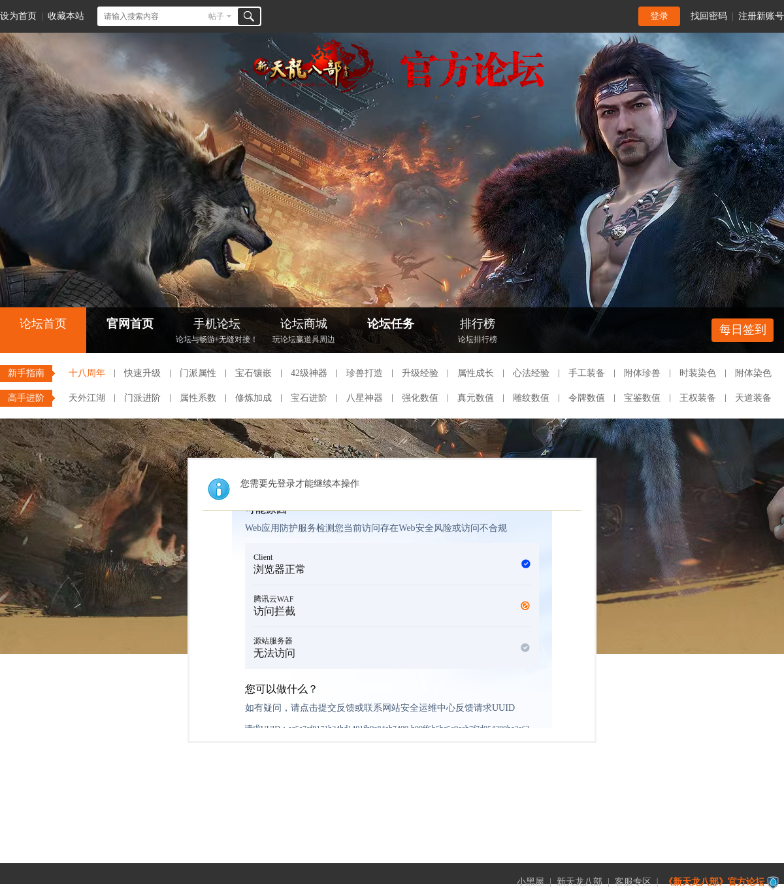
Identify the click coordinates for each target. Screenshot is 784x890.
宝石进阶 (309, 398)
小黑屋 (530, 882)
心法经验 (531, 373)
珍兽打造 (364, 373)
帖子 (216, 16)
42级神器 (309, 373)
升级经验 (420, 373)
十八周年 (87, 373)
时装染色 (697, 373)
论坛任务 (390, 323)
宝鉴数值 (642, 398)
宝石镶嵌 (253, 373)
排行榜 (477, 332)
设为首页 (18, 16)
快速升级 (142, 373)
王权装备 (697, 398)
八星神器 (364, 398)
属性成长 (475, 373)
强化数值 (420, 398)
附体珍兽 (642, 373)
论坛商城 (304, 332)
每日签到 (742, 329)
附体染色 (753, 373)
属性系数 (198, 398)
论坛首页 (43, 323)
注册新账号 (761, 16)
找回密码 (709, 16)
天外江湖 (87, 398)
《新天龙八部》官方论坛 (714, 882)
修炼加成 (253, 398)
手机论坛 (217, 332)
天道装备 (753, 398)
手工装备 (586, 373)
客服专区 (633, 882)
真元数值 (475, 398)
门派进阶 (142, 398)
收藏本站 (66, 16)
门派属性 (198, 373)
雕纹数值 (531, 398)
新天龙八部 (579, 882)
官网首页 (130, 323)
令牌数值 (586, 398)
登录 (659, 16)
